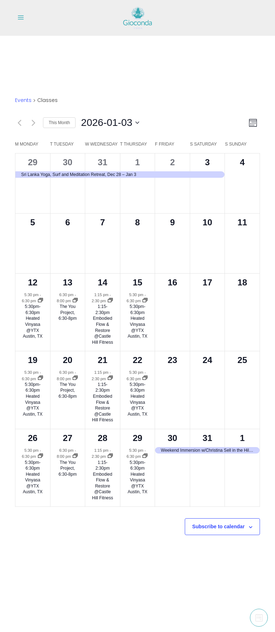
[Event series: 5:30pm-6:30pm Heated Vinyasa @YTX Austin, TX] (40, 301)
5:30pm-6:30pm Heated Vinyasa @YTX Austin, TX (33, 321)
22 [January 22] (138, 360)
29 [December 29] (33, 162)
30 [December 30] (68, 162)
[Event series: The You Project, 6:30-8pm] (75, 301)
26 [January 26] (33, 438)
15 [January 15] (138, 282)
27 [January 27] (68, 438)
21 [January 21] (102, 360)
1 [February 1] (242, 438)
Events (23, 100)
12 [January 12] (33, 282)
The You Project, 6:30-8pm (68, 312)
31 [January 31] (207, 438)
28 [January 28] (102, 438)
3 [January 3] (207, 162)
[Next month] (33, 122)
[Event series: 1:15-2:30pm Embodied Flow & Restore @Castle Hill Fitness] (110, 301)
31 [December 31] (102, 162)
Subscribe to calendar (218, 526)
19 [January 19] (33, 360)
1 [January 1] (137, 162)
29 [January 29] (138, 438)
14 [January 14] (102, 282)
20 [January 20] (68, 360)
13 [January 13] (68, 282)
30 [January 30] (172, 438)
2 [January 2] (172, 162)
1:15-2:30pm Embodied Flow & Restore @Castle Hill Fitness (102, 324)
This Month (59, 122)
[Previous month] (19, 122)
